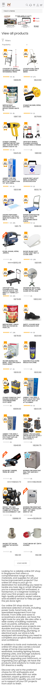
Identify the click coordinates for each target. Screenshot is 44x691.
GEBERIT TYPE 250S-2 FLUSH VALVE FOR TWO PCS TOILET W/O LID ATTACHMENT (31, 399)
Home (12, 11)
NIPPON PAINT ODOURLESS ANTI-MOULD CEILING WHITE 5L (11, 107)
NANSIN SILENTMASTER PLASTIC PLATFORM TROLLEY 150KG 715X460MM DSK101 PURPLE (31, 218)
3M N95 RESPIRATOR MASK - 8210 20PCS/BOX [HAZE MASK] (12, 362)
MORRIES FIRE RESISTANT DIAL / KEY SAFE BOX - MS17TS (32, 472)
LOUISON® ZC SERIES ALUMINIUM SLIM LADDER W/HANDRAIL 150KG (11, 70)
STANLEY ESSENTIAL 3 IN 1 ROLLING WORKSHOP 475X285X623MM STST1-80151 (12, 399)
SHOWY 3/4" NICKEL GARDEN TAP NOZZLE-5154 (11, 545)
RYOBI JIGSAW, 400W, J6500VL (11, 252)
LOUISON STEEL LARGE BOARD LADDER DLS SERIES (31, 70)
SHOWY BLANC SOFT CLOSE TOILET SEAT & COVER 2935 (31, 253)
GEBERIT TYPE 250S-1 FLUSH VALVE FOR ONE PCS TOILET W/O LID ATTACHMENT (11, 436)
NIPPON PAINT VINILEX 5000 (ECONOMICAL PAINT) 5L (10, 326)
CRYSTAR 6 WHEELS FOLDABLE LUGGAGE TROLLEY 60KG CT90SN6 (32, 143)
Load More (22, 563)
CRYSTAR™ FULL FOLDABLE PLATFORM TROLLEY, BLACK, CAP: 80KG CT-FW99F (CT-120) (11, 291)
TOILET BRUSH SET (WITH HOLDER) (32, 544)
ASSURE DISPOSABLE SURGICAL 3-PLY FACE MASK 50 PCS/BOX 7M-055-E (11, 217)
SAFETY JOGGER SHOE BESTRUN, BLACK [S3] (31, 325)
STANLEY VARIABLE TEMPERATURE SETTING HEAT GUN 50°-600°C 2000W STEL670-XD (11, 144)
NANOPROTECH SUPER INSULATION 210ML (31, 362)
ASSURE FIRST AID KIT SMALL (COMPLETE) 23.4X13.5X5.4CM (31, 180)
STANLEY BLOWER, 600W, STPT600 (32, 106)
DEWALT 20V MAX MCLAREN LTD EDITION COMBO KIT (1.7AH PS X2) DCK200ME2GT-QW (11, 509)
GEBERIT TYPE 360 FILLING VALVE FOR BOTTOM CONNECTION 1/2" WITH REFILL (11, 180)
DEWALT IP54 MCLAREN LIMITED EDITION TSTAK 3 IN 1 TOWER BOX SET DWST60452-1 (32, 436)
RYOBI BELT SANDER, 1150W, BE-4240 (10, 471)
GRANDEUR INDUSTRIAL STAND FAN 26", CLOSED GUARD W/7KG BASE (32, 289)
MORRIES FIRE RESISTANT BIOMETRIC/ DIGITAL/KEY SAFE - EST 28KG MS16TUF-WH (32, 509)
